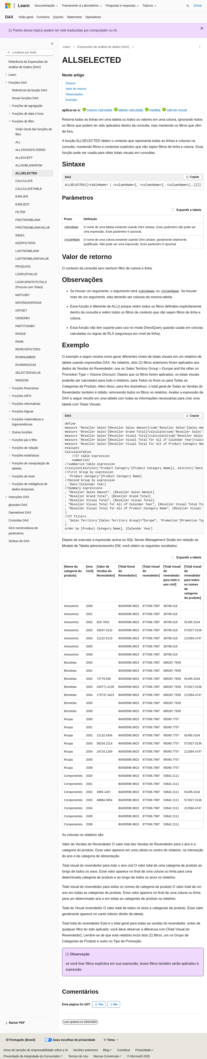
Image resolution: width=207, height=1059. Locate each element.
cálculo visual (176, 110)
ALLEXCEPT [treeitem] (24, 157)
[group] (133, 185)
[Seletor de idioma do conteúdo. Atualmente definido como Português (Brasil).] (20, 1040)
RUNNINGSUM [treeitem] (25, 364)
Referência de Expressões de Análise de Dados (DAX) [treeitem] (28, 64)
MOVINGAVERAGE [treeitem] (28, 302)
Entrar (198, 5)
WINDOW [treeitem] (21, 380)
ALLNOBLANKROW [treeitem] (28, 165)
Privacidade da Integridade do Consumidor (31, 1056)
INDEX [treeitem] (20, 235)
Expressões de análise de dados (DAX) (103, 47)
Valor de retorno (76, 88)
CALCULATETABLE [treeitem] (28, 188)
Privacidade (143, 1050)
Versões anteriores (85, 1050)
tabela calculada (130, 110)
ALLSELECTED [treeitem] (26, 173)
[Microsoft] (8, 6)
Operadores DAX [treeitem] (20, 512)
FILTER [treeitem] (20, 212)
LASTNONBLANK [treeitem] (27, 251)
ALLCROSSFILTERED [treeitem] (30, 150)
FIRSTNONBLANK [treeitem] (27, 220)
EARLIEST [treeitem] (22, 204)
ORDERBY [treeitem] (22, 318)
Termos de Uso (78, 1056)
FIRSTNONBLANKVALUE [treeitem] (32, 227)
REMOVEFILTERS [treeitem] (27, 349)
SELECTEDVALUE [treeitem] (28, 372)
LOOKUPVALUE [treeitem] (26, 274)
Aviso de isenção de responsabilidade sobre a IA (35, 1050)
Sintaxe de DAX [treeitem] (19, 541)
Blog (106, 1050)
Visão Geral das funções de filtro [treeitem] (33, 131)
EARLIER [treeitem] (21, 196)
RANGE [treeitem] (20, 333)
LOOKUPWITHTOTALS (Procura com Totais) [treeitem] (31, 284)
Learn (67, 47)
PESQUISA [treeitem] (23, 266)
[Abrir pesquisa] (188, 6)
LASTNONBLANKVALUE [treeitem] (32, 258)
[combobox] (29, 52)
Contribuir (123, 1050)
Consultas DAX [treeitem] (19, 520)
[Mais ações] (200, 47)
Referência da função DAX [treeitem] (29, 90)
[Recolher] (52, 43)
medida (154, 110)
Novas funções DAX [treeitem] (25, 98)
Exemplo (71, 100)
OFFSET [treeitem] (21, 310)
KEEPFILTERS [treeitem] (25, 243)
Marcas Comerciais (106, 1056)
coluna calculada (99, 110)
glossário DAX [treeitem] (18, 505)
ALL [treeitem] (18, 142)
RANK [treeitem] (19, 341)
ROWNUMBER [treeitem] (25, 357)
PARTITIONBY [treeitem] (25, 326)
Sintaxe (70, 83)
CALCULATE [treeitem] (24, 181)
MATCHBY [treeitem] (22, 295)
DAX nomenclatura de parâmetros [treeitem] (23, 530)
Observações (74, 94)
